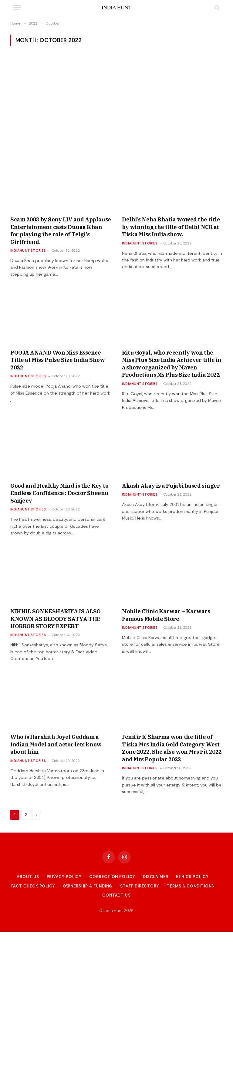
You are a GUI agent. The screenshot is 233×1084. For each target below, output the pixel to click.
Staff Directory (139, 886)
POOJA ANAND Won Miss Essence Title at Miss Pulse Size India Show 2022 (57, 360)
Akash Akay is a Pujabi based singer (171, 485)
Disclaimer (155, 876)
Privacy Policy (64, 876)
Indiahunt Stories (28, 250)
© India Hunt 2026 (116, 910)
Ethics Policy (192, 876)
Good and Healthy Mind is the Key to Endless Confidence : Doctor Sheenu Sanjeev (59, 493)
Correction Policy (112, 876)
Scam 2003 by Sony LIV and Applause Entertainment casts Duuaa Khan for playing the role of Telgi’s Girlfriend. (60, 230)
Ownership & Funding (88, 886)
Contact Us (116, 895)
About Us (28, 876)
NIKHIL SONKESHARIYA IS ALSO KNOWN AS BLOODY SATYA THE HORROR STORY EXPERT (55, 619)
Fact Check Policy (33, 886)
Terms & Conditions (190, 886)
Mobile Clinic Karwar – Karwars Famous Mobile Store (166, 615)
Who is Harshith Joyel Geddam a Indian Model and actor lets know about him (56, 744)
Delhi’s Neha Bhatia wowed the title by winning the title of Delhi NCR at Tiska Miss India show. (171, 227)
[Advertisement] (116, 100)
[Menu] (17, 8)
